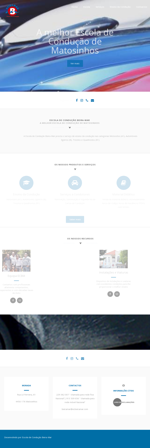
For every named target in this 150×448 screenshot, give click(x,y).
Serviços (100, 6)
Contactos (141, 6)
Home (75, 6)
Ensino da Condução (120, 6)
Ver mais (75, 62)
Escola (86, 6)
